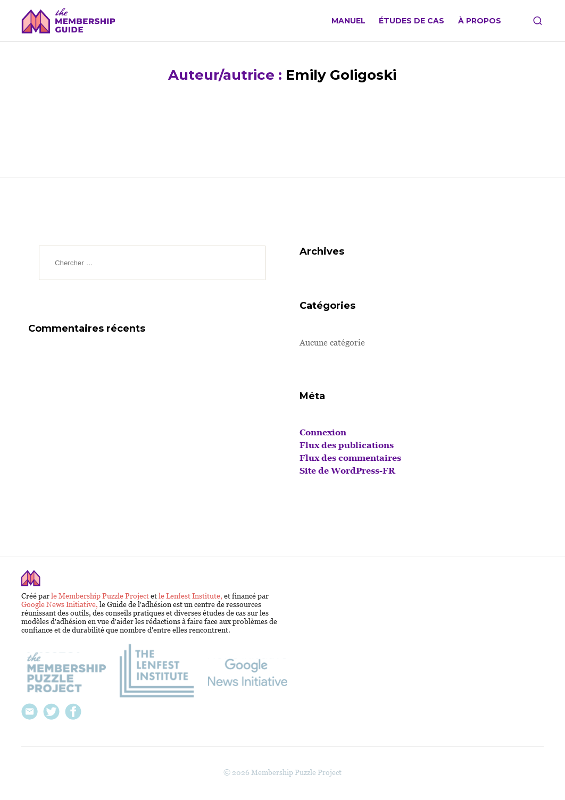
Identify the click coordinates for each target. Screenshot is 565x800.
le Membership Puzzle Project (101, 596)
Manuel (348, 21)
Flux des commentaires (350, 458)
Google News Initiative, (60, 604)
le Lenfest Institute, (191, 596)
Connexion (323, 432)
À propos (479, 21)
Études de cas (411, 21)
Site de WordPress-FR (347, 471)
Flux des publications (347, 445)
